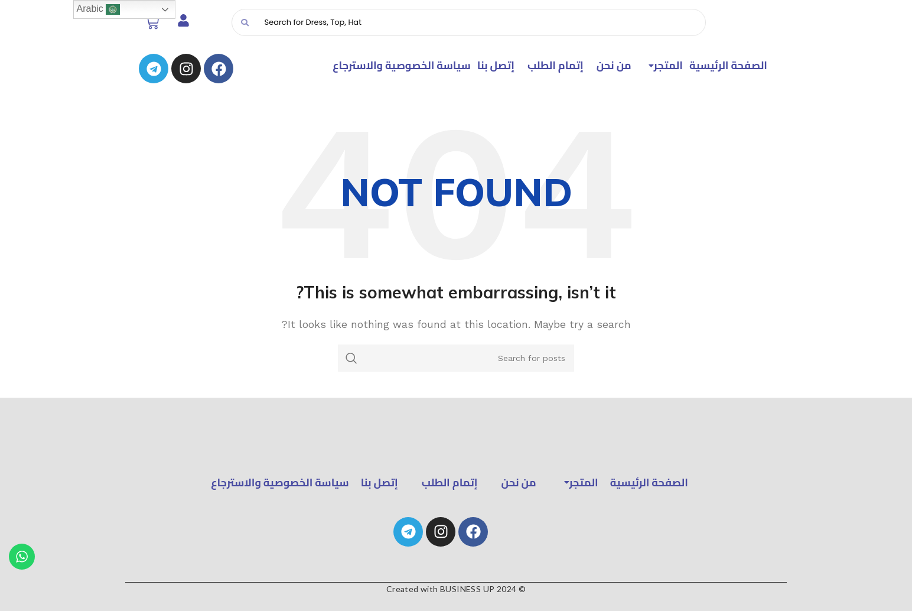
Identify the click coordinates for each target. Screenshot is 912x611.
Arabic (98, 9)
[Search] (481, 22)
